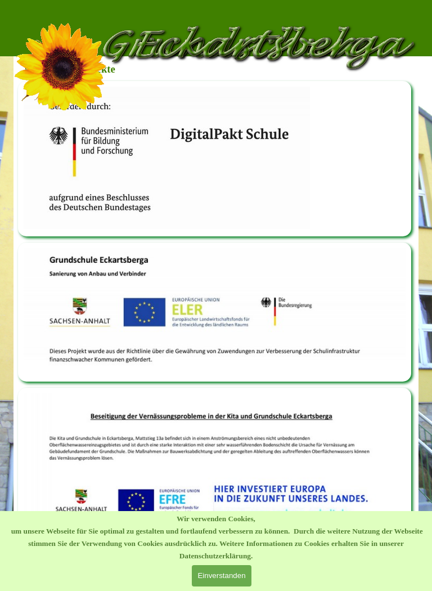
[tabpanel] (215, 159)
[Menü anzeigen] (407, 11)
